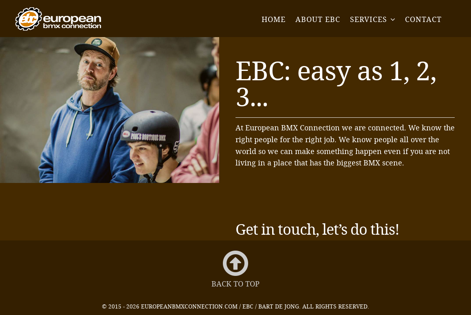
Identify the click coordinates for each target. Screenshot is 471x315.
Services (368, 19)
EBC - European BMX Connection (58, 19)
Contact (423, 19)
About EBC (317, 19)
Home (274, 19)
